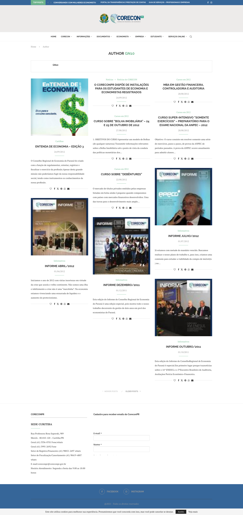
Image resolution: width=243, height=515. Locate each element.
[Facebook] (207, 2)
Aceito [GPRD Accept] (181, 511)
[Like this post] (51, 188)
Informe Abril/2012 (59, 266)
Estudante (156, 37)
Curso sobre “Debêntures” (121, 174)
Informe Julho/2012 (183, 236)
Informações (83, 37)
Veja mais (193, 512)
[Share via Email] (68, 188)
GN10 (55, 65)
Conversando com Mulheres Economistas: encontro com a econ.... (87, 3)
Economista (123, 37)
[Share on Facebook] (54, 188)
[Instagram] (211, 2)
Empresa (139, 37)
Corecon (65, 37)
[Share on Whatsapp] (65, 188)
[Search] (190, 36)
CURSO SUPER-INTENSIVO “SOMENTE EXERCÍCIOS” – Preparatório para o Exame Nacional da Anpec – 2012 (183, 121)
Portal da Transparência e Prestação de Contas (123, 2)
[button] (48, 2)
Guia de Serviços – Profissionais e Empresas (169, 2)
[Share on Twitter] (58, 188)
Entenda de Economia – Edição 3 (59, 146)
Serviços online (176, 37)
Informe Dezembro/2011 (121, 285)
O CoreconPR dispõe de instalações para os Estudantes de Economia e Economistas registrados (121, 88)
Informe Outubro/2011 (183, 346)
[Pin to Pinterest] (61, 188)
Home (53, 37)
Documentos (103, 37)
